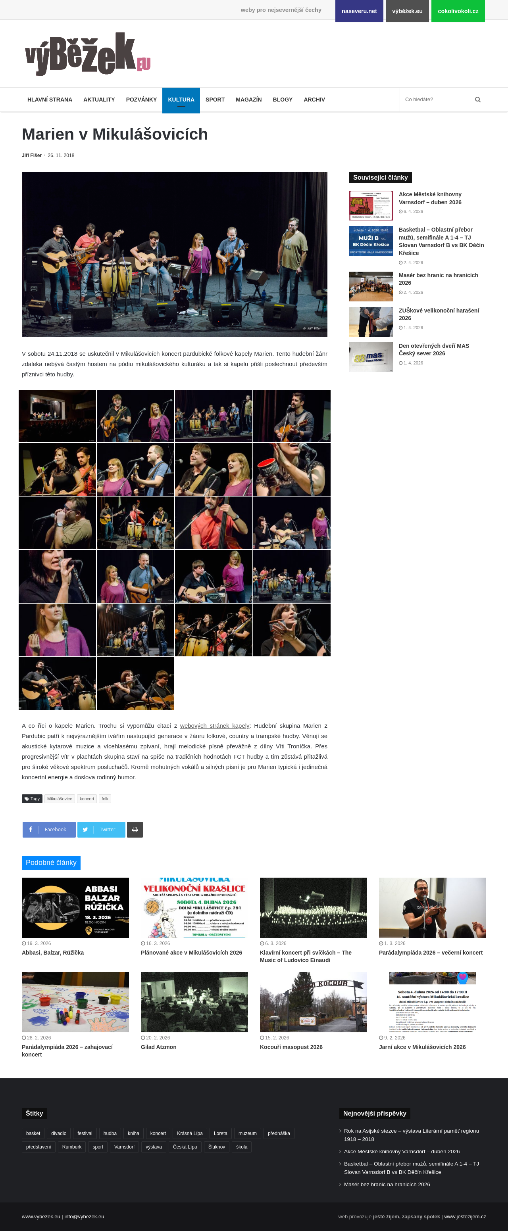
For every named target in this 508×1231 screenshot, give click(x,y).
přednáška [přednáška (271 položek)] (279, 1133)
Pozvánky (141, 99)
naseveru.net (359, 11)
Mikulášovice (59, 798)
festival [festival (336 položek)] (84, 1133)
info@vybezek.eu (84, 1216)
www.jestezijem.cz (465, 1216)
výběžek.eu (407, 11)
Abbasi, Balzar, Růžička (53, 952)
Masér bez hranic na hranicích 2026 (387, 1184)
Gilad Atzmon (159, 1047)
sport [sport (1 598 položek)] (97, 1147)
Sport (215, 99)
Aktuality (99, 99)
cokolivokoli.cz (458, 11)
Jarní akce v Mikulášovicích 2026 (422, 1047)
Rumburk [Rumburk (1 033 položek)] (72, 1147)
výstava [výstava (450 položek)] (154, 1147)
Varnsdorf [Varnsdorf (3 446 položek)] (124, 1147)
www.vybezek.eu (41, 1216)
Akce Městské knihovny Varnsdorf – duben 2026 (402, 1151)
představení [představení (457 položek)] (38, 1147)
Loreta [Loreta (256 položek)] (220, 1133)
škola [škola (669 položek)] (241, 1147)
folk (105, 798)
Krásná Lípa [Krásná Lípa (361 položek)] (190, 1133)
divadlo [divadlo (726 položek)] (58, 1133)
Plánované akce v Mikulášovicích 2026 (191, 952)
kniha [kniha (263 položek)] (133, 1133)
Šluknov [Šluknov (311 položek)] (216, 1147)
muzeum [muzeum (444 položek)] (248, 1133)
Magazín (249, 99)
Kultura (181, 99)
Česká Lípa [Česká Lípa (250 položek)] (185, 1147)
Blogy (283, 99)
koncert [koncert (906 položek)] (158, 1133)
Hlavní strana (49, 99)
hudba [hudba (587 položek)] (110, 1133)
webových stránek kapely (215, 725)
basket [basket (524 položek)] (33, 1133)
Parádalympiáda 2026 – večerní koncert (431, 952)
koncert (87, 798)
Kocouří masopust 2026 (291, 1047)
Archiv (314, 99)
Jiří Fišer (32, 155)
